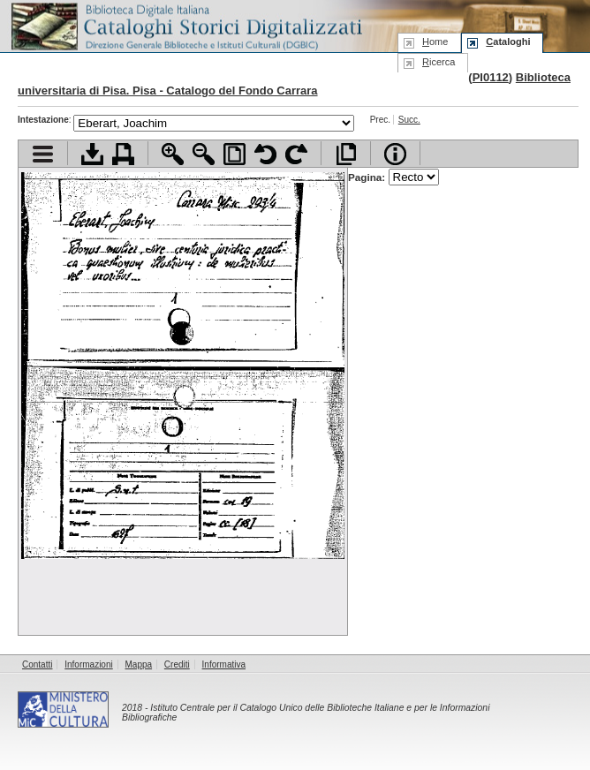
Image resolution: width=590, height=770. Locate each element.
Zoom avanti (173, 154)
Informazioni (88, 664)
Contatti (37, 664)
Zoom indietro (204, 154)
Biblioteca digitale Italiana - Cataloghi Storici (185, 25)
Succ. (409, 120)
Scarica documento (92, 154)
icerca (438, 62)
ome (435, 41)
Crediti (177, 664)
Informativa (224, 664)
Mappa (139, 664)
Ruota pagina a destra (296, 154)
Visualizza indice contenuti (43, 154)
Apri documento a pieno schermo (346, 154)
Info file (395, 154)
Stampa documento (123, 154)
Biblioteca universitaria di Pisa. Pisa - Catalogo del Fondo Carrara (294, 84)
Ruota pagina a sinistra (265, 154)
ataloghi (508, 41)
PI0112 (491, 77)
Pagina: (393, 177)
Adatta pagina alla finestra (234, 154)
